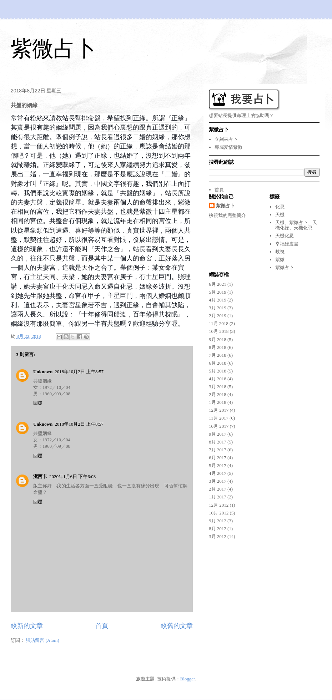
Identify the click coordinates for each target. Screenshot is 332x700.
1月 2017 (217, 496)
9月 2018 (217, 339)
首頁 (101, 625)
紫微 (280, 259)
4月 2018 (217, 378)
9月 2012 (217, 520)
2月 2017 (217, 489)
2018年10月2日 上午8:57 (79, 371)
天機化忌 (284, 235)
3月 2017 (217, 481)
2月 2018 (217, 394)
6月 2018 (217, 363)
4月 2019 (217, 300)
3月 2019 (217, 307)
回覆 (37, 403)
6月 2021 (217, 284)
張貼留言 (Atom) (42, 640)
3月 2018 (217, 386)
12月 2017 (218, 410)
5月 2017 (217, 465)
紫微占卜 (53, 49)
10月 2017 (218, 426)
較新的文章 (27, 625)
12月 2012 (218, 505)
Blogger (187, 678)
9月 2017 (217, 434)
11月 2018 (218, 323)
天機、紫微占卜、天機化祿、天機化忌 (296, 225)
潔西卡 (40, 476)
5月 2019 (217, 292)
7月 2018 (217, 355)
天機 (280, 214)
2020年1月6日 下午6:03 (72, 476)
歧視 (280, 251)
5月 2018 (217, 371)
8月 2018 (217, 347)
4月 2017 (217, 473)
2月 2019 (217, 315)
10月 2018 (218, 331)
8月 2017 (217, 442)
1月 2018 (217, 402)
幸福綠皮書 (286, 244)
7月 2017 (217, 449)
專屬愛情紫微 (228, 147)
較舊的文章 (177, 625)
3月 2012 (217, 536)
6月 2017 (217, 457)
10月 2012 (218, 513)
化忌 (280, 206)
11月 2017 (218, 418)
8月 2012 (217, 528)
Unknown (42, 371)
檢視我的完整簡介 (227, 215)
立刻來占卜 (226, 139)
